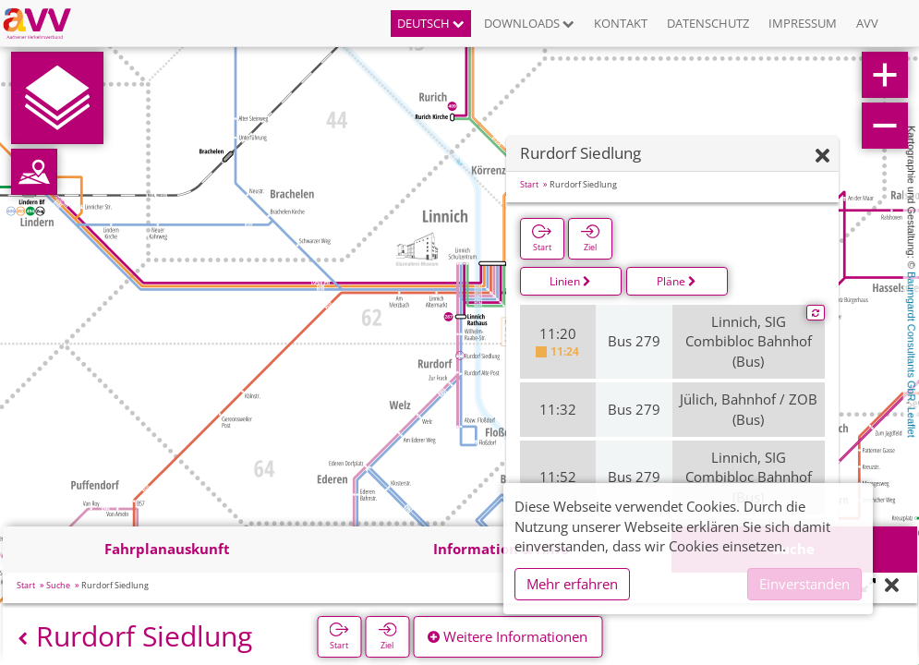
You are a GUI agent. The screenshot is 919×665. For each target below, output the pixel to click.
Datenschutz (708, 23)
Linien (570, 281)
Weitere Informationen (507, 636)
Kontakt (620, 23)
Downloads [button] (529, 23)
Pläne (676, 281)
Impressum (802, 23)
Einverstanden (804, 583)
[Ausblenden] (822, 156)
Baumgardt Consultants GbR (911, 337)
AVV (867, 23)
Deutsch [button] (431, 23)
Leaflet (911, 422)
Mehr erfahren (572, 583)
